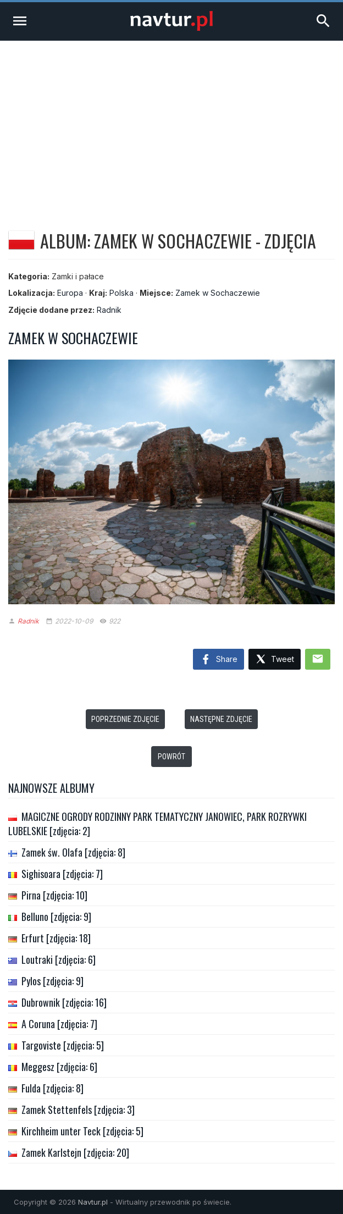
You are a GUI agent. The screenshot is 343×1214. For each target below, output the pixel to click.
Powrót (171, 756)
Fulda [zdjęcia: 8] (52, 1088)
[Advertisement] (171, 123)
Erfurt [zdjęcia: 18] (56, 938)
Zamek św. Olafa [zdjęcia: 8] (73, 852)
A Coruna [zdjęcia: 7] (59, 1024)
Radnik (109, 309)
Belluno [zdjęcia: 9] (56, 916)
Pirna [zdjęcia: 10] (54, 895)
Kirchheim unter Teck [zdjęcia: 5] (82, 1131)
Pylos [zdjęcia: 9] (52, 981)
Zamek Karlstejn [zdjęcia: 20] (75, 1152)
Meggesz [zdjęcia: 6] (59, 1067)
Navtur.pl (93, 1202)
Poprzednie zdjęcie (125, 719)
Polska (121, 292)
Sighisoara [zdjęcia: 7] (62, 874)
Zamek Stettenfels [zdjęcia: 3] (78, 1109)
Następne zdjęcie (221, 719)
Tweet (274, 659)
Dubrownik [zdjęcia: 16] (64, 1002)
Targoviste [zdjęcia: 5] (62, 1045)
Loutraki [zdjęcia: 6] (58, 959)
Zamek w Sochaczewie (217, 292)
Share (218, 660)
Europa (70, 292)
